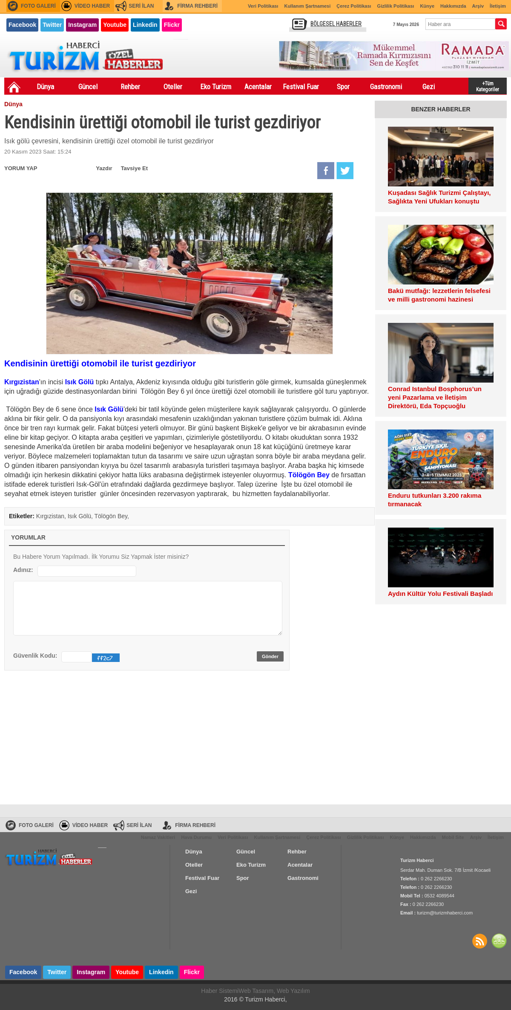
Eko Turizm (215, 86)
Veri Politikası (263, 6)
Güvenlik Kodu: (35, 655)
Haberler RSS (479, 941)
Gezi (428, 86)
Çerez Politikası (353, 6)
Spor (343, 86)
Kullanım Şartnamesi (307, 6)
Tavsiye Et (134, 168)
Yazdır (104, 168)
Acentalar (258, 86)
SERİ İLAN (141, 6)
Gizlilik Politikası (395, 6)
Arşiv (478, 6)
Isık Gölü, (81, 516)
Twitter (52, 24)
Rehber (130, 86)
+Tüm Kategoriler (487, 86)
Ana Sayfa (14, 87)
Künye (427, 6)
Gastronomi (386, 86)
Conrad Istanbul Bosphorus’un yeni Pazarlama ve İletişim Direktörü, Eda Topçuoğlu (435, 397)
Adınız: (23, 569)
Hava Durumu (196, 837)
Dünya (45, 86)
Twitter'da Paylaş (344, 170)
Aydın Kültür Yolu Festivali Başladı (440, 593)
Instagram (82, 24)
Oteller (173, 86)
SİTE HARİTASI (499, 941)
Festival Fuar (301, 86)
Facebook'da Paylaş (325, 170)
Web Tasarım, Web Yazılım (274, 990)
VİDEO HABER (92, 6)
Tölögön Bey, (112, 516)
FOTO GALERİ (38, 6)
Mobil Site (453, 837)
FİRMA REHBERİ (197, 6)
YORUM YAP (20, 168)
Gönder (270, 656)
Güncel (88, 86)
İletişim (498, 6)
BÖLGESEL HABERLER (336, 23)
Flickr (172, 24)
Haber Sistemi (219, 990)
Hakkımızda (453, 6)
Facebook (22, 24)
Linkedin (145, 24)
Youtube (114, 24)
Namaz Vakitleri (158, 837)
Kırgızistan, (52, 516)
